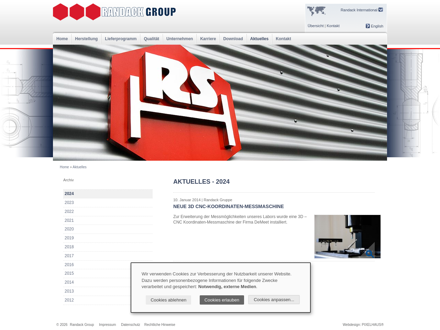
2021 (69, 220)
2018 (69, 246)
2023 (69, 202)
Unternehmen (179, 38)
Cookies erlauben (222, 300)
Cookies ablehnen (168, 300)
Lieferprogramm (120, 38)
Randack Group (82, 325)
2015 (69, 273)
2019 (69, 238)
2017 (69, 255)
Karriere (208, 38)
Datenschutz (130, 325)
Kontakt (333, 26)
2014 (69, 282)
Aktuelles (259, 38)
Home (62, 38)
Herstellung (86, 38)
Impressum (107, 325)
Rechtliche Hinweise (159, 325)
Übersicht (315, 26)
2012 (69, 300)
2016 (69, 264)
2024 (69, 193)
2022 (69, 211)
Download (233, 38)
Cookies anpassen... (274, 299)
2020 (69, 229)
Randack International (362, 10)
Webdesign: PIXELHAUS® (363, 325)
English (374, 26)
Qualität (151, 38)
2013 (69, 291)
